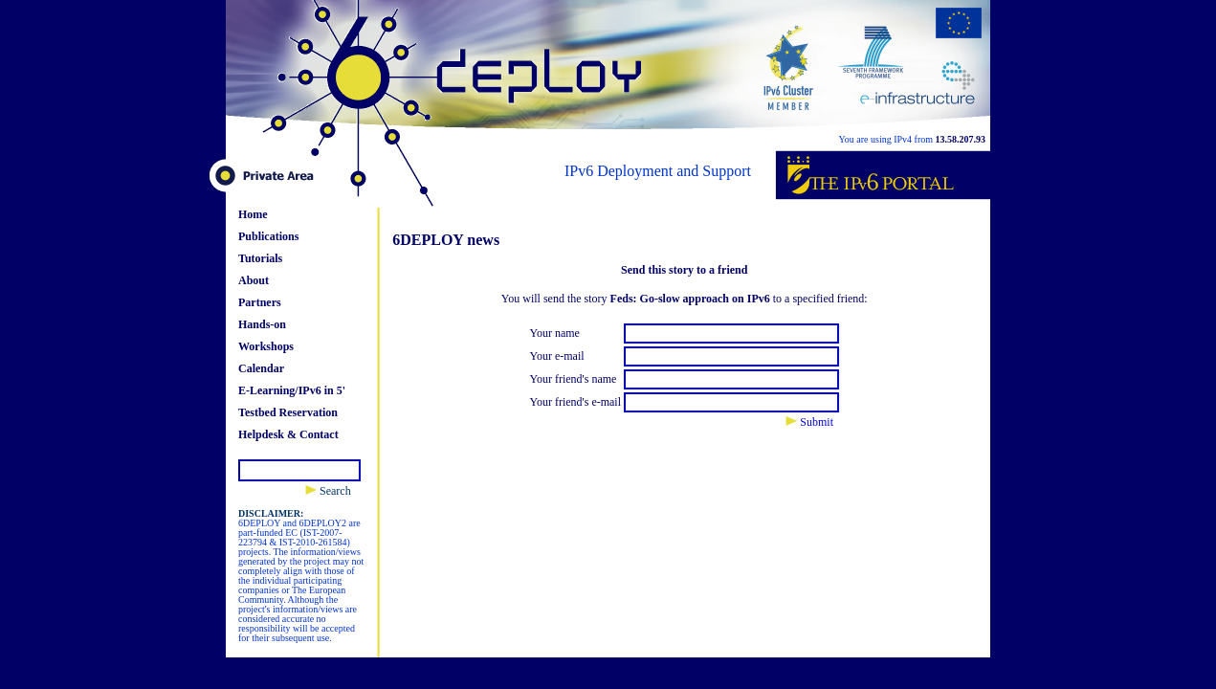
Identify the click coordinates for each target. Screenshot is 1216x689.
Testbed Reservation (288, 412)
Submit (809, 422)
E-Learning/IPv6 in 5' (291, 390)
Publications (268, 236)
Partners (259, 302)
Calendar (261, 368)
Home (253, 214)
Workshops (266, 346)
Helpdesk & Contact (288, 434)
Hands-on (262, 324)
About (253, 280)
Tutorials (260, 258)
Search (328, 491)
